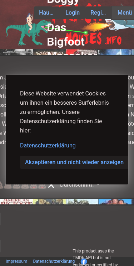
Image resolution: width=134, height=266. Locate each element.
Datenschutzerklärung (48, 145)
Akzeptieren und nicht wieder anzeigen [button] (74, 162)
